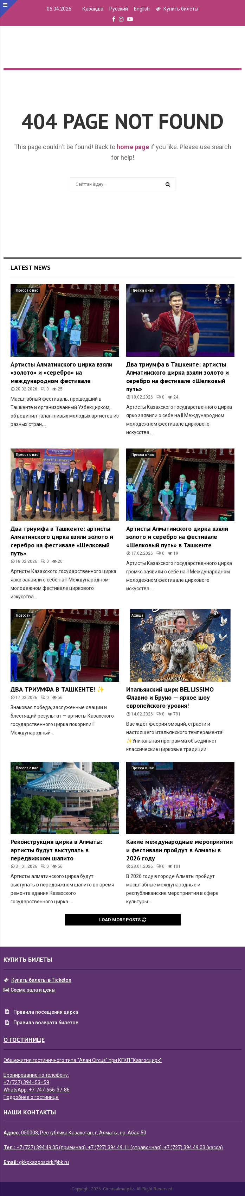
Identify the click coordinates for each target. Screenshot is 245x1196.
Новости (23, 615)
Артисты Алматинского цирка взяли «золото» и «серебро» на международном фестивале (61, 372)
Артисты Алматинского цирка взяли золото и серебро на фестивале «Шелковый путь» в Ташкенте (177, 536)
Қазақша (92, 9)
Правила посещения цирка (41, 1012)
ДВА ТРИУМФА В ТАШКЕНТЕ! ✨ (57, 689)
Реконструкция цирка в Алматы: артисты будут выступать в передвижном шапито (56, 850)
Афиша (137, 615)
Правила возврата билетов (41, 1023)
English (142, 9)
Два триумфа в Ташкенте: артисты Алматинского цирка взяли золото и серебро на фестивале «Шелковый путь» (177, 376)
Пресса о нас (27, 290)
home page (133, 147)
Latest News (31, 267)
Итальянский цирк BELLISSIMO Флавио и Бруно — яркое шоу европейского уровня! (170, 697)
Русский (118, 9)
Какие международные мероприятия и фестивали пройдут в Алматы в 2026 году (179, 850)
